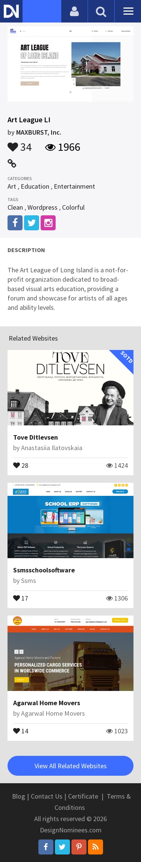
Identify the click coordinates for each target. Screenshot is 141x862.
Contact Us (46, 796)
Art (12, 186)
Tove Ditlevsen (35, 437)
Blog (18, 796)
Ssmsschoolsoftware (44, 570)
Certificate (83, 796)
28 (20, 465)
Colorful (73, 207)
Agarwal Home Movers (46, 702)
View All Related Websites (71, 765)
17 (20, 597)
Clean (15, 207)
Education (35, 186)
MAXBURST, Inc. (38, 132)
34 (20, 143)
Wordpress (42, 207)
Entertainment (74, 186)
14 (20, 730)
